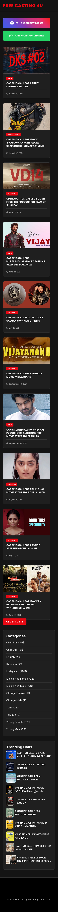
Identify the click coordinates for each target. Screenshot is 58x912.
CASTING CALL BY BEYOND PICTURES (30, 766)
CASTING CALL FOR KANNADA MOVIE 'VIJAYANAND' (24, 375)
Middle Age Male (16, 685)
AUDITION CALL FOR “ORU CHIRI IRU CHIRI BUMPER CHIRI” (34, 755)
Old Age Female (15, 693)
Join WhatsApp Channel (26, 36)
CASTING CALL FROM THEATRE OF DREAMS (32, 836)
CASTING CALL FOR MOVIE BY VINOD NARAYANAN (31, 824)
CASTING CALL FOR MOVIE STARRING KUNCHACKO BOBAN (34, 859)
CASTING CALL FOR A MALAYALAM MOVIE (29, 778)
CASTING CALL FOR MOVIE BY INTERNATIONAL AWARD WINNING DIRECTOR (23, 604)
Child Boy (11, 642)
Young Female (14, 722)
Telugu (10, 714)
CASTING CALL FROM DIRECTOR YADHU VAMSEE (33, 848)
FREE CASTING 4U (23, 6)
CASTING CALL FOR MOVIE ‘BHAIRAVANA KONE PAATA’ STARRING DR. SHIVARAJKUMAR (25, 143)
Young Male (13, 729)
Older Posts (14, 621)
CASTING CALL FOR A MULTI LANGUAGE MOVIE (22, 85)
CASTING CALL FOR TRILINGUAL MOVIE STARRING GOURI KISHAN (25, 490)
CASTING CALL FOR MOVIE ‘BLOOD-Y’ (30, 801)
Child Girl (11, 649)
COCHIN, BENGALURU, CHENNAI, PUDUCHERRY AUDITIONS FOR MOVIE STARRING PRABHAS (25, 433)
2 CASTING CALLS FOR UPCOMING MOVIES (27, 813)
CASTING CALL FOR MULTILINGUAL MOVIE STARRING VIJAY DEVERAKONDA (25, 261)
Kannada (11, 664)
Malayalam (12, 671)
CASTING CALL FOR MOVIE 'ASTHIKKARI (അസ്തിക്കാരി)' (29, 789)
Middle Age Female (17, 678)
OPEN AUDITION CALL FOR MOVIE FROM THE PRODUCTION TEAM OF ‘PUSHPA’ (26, 202)
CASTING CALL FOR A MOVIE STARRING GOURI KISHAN (23, 547)
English (10, 656)
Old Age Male (14, 700)
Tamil (9, 707)
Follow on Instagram (26, 23)
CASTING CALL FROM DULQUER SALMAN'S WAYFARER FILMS (24, 319)
